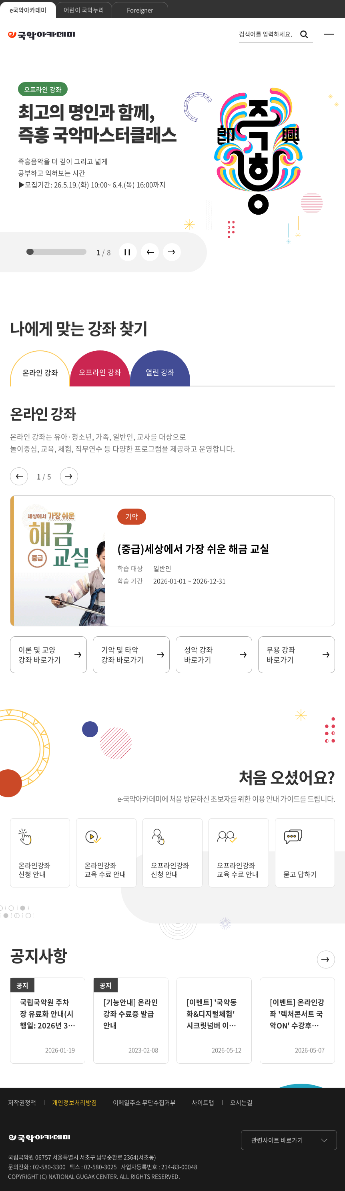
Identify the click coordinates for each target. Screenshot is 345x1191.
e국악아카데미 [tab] (28, 10)
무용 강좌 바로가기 (298, 654)
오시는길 (241, 1102)
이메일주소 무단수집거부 (144, 1102)
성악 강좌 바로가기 (215, 654)
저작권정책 (22, 1102)
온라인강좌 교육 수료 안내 (101, 864)
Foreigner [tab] (140, 10)
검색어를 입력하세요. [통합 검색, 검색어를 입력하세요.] (265, 34)
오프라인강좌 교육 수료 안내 (237, 864)
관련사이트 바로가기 (277, 1140)
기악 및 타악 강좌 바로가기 (132, 654)
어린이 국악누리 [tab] (84, 10)
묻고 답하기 (301, 874)
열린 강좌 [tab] (160, 372)
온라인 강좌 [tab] (40, 372)
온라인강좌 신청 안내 (35, 869)
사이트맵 (203, 1102)
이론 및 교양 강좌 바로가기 (49, 654)
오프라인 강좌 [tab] (100, 372)
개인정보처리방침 (74, 1102)
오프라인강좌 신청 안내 (171, 869)
